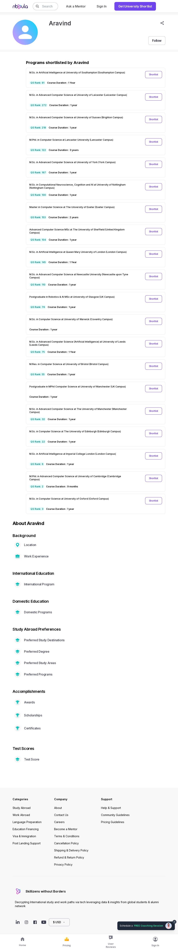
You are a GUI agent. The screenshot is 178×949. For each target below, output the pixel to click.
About (58, 807)
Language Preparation (27, 822)
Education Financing (26, 829)
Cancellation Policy (66, 843)
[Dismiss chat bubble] (174, 922)
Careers (59, 822)
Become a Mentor (65, 829)
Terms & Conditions (66, 836)
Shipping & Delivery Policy (71, 850)
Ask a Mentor (76, 6)
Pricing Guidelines (112, 822)
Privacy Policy (63, 864)
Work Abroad (21, 815)
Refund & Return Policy (69, 857)
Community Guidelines (115, 815)
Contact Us (61, 815)
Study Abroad (22, 807)
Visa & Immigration (24, 836)
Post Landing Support (27, 843)
